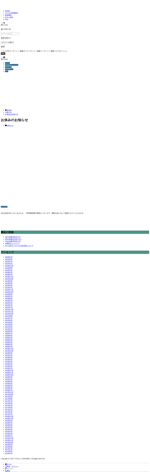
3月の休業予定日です (13, 237)
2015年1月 (8, 453)
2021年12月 (9, 309)
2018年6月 (8, 381)
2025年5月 (8, 263)
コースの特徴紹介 (11, 13)
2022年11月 (9, 290)
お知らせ (8, 112)
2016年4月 (8, 429)
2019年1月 (8, 368)
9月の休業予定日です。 (13, 239)
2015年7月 (8, 449)
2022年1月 (8, 307)
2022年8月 (8, 294)
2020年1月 (8, 346)
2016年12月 (9, 416)
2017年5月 (8, 405)
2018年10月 (9, 375)
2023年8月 (8, 283)
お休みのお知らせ (11, 114)
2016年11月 (9, 418)
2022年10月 (9, 292)
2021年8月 (8, 316)
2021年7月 (8, 318)
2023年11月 (9, 276)
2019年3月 (8, 364)
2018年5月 (8, 383)
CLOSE (4, 25)
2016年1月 (8, 436)
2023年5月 (8, 285)
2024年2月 (8, 274)
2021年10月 (9, 314)
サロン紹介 (9, 17)
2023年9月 (8, 281)
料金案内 (8, 15)
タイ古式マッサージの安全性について (19, 246)
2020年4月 (8, 340)
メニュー (9, 468)
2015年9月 (8, 444)
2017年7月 (8, 401)
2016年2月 (8, 434)
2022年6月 (8, 298)
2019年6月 (8, 357)
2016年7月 (8, 423)
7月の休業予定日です (13, 241)
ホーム (8, 464)
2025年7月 (8, 261)
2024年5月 (8, 270)
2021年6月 (8, 320)
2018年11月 (9, 372)
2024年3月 (8, 272)
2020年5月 (8, 338)
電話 (7, 471)
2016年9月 (8, 420)
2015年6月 (8, 451)
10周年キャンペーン (12, 243)
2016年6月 (8, 425)
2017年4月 (8, 407)
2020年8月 (8, 331)
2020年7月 (8, 333)
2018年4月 (8, 386)
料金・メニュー (11, 466)
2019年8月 (8, 353)
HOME (7, 11)
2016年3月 (8, 431)
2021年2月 (8, 329)
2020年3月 (8, 342)
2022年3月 (8, 303)
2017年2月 (8, 412)
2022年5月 (8, 300)
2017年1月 (8, 414)
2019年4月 (8, 362)
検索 (3, 53)
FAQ (6, 19)
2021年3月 (8, 327)
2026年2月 (8, 257)
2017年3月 (8, 410)
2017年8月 (8, 399)
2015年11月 (9, 440)
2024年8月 (8, 268)
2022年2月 (8, 305)
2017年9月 (8, 396)
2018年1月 (8, 390)
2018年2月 (8, 388)
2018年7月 (8, 379)
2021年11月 (9, 311)
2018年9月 (8, 377)
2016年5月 (8, 427)
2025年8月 (8, 259)
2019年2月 (8, 366)
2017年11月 (9, 392)
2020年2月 (8, 344)
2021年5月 (8, 322)
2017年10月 (9, 394)
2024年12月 (9, 266)
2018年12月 (9, 370)
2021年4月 (8, 324)
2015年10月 (9, 442)
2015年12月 (9, 438)
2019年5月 (8, 359)
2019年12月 (9, 348)
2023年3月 (8, 287)
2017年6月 (8, 403)
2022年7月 (8, 296)
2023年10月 (9, 279)
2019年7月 (8, 355)
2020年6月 (8, 335)
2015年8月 (8, 447)
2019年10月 (9, 351)
